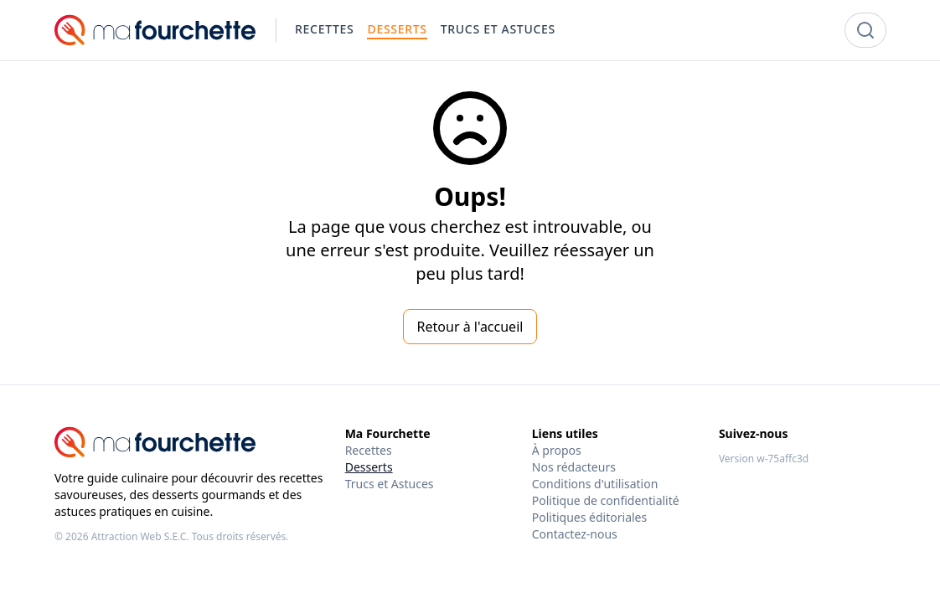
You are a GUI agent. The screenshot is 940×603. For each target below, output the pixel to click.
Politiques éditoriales (589, 517)
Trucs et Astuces (389, 484)
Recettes (368, 450)
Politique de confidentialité (605, 500)
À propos (556, 450)
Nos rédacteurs (574, 467)
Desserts (369, 467)
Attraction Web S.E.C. (140, 536)
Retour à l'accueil (470, 326)
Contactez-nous (574, 534)
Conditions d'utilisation (595, 484)
